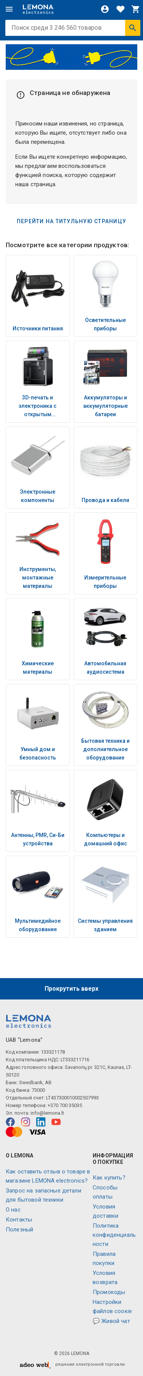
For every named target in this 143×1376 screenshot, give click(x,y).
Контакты (19, 1219)
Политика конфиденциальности (114, 1234)
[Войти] (105, 9)
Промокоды (109, 1292)
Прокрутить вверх (71, 988)
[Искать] (132, 28)
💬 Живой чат (111, 1321)
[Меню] (9, 9)
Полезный (19, 1229)
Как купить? (109, 1177)
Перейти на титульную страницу (71, 221)
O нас (13, 1209)
